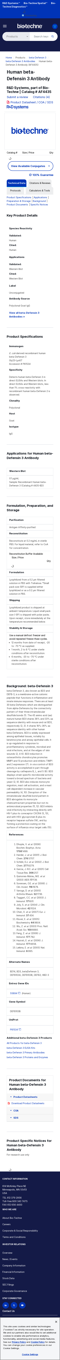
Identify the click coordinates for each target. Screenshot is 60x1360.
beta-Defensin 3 (37, 57)
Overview (7, 1252)
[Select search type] (15, 36)
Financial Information (13, 1272)
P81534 (14, 1029)
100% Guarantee (42, 175)
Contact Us (8, 1311)
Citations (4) (42, 97)
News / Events (9, 1259)
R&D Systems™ (11, 3)
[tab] (16, 183)
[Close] (56, 1321)
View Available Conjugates (28, 166)
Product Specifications (19, 197)
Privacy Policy (19, 1342)
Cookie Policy (37, 1342)
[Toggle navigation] (4, 26)
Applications (40, 197)
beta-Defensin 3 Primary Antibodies (26, 1052)
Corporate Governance (14, 1291)
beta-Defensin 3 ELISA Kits (21, 1048)
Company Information (13, 1265)
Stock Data (8, 1278)
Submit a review (17, 97)
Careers (6, 1224)
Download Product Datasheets (28, 1103)
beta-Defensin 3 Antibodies (20, 61)
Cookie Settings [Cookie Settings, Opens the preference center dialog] (30, 1354)
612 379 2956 (14, 1197)
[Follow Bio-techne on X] (14, 1305)
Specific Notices (39, 204)
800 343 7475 (20, 1201)
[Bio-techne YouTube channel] (22, 1305)
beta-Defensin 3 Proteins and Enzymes (27, 1057)
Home (9, 57)
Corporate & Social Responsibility (20, 1230)
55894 (13, 993)
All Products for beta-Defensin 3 (24, 1043)
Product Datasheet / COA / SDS (31, 102)
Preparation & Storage (19, 201)
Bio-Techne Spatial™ (35, 3)
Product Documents (17, 204)
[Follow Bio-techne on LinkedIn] (5, 1305)
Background (39, 201)
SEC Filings (8, 1284)
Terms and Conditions (14, 1237)
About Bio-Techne (12, 1218)
